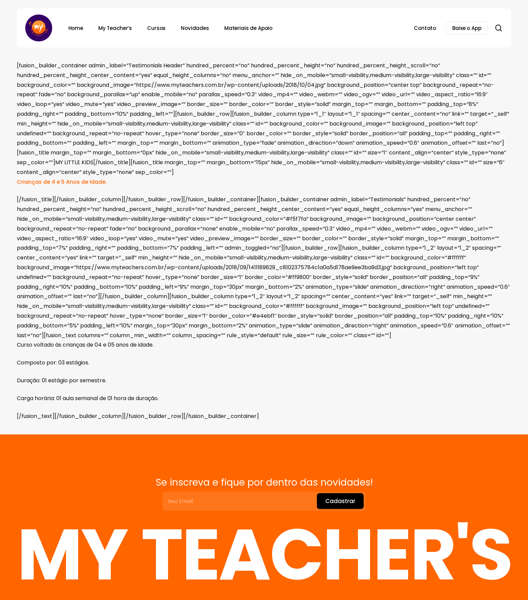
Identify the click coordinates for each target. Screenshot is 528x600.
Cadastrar (340, 501)
